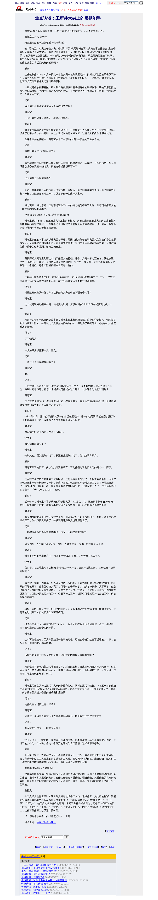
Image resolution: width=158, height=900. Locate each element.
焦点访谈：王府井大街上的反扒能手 (40, 868)
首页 (17, 3)
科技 (49, 3)
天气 (76, 3)
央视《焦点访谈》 (46, 822)
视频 (38, 3)
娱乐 (33, 3)
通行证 (99, 3)
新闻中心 (55, 10)
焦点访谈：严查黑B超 (32, 877)
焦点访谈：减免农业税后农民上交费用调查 (44, 880)
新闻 (22, 3)
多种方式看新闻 (76, 847)
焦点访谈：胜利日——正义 (35, 893)
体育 (28, 3)
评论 (38, 847)
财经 (44, 3)
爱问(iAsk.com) (32, 837)
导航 (92, 3)
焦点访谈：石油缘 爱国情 (34, 883)
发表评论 (110, 831)
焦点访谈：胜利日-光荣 (33, 887)
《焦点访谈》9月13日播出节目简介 (40, 865)
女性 (71, 3)
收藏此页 (48, 847)
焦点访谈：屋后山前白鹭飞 (35, 874)
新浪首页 (44, 10)
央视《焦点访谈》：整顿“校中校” (39, 871)
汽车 (55, 3)
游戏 (65, 3)
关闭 (112, 847)
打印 (104, 847)
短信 (81, 3)
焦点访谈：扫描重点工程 (34, 890)
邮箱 (87, 3)
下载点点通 (93, 847)
